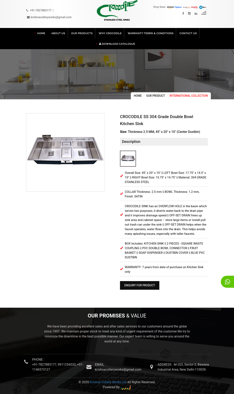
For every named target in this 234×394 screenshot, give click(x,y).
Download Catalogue (117, 43)
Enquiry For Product (139, 285)
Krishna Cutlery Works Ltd (108, 382)
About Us (58, 33)
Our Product (155, 96)
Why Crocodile (110, 33)
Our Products (82, 33)
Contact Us (188, 33)
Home (41, 33)
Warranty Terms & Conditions (151, 33)
